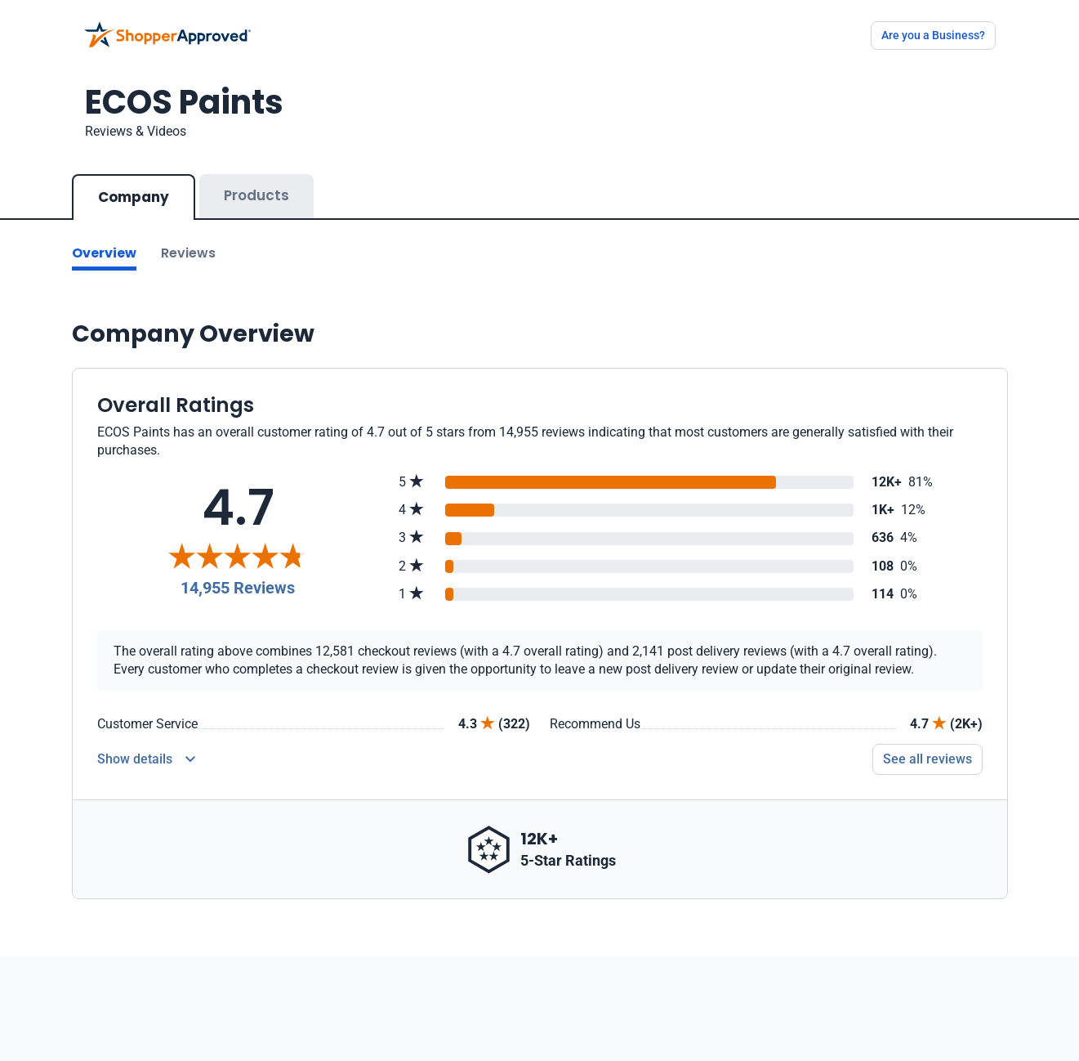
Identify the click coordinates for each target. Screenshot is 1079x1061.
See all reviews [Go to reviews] (927, 759)
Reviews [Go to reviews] (188, 253)
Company (133, 197)
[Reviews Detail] (146, 759)
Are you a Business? (933, 35)
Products (256, 195)
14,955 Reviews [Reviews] (238, 588)
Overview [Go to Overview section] (104, 253)
